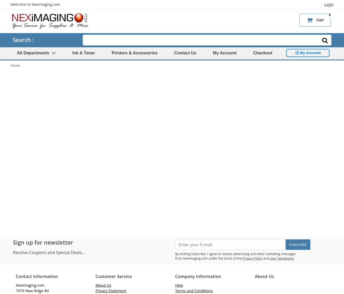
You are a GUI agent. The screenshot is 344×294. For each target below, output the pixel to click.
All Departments (36, 53)
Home (15, 65)
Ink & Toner (83, 53)
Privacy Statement (110, 290)
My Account (225, 53)
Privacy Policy (253, 258)
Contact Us (185, 53)
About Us (103, 285)
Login (328, 4)
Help (179, 285)
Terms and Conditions (194, 290)
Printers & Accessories (135, 53)
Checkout (262, 53)
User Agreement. (282, 258)
